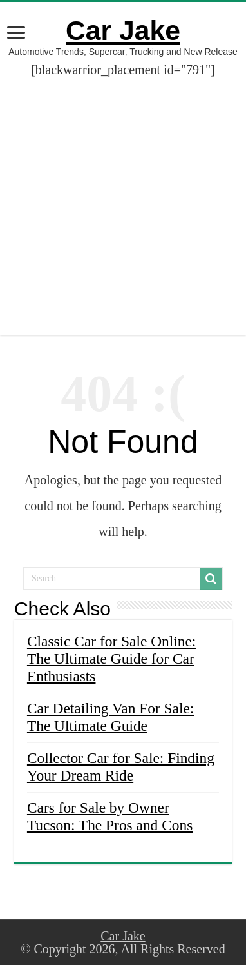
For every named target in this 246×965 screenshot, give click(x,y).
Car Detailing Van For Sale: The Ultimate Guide (110, 717)
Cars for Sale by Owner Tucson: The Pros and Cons (110, 816)
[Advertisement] (123, 212)
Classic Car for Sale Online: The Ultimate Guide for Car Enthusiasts (111, 658)
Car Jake (123, 30)
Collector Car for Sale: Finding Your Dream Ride (120, 767)
